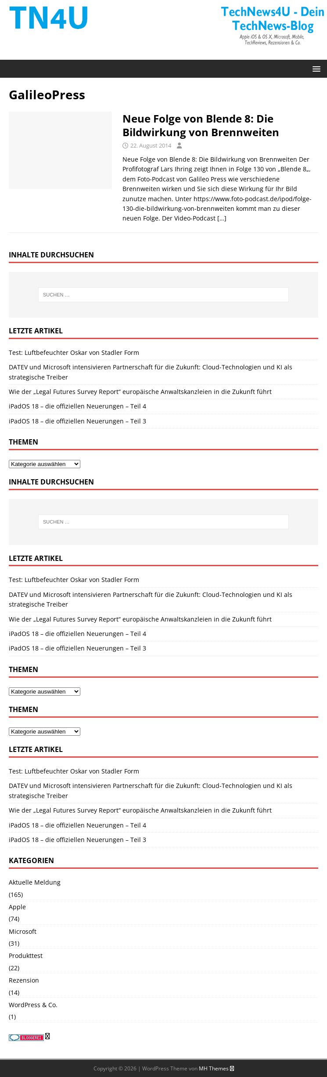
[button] (315, 68)
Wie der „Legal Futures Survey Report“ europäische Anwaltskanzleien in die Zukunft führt (140, 391)
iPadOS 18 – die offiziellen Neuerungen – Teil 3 (77, 421)
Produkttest (26, 955)
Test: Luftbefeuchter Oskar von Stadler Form (74, 352)
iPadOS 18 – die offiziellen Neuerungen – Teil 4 (77, 406)
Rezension (24, 980)
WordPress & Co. (33, 1005)
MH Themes (214, 1068)
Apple (17, 907)
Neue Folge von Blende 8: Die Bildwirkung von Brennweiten (202, 125)
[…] (221, 218)
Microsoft (22, 931)
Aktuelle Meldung (35, 882)
